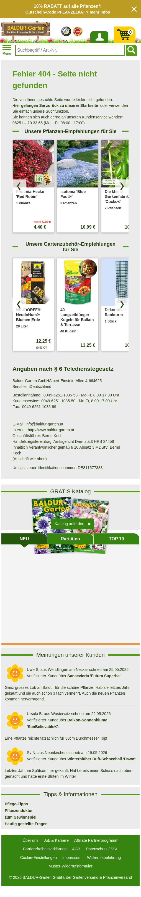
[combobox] (70, 50)
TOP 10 (116, 538)
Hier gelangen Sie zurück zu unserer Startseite (55, 105)
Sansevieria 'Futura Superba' (94, 676)
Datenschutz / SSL (102, 849)
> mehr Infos (98, 12)
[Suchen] (131, 50)
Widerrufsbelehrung (104, 857)
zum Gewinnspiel (20, 817)
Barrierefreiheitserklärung (44, 849)
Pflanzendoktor (19, 810)
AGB (76, 849)
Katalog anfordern (70, 524)
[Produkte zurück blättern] (19, 186)
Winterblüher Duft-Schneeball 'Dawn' (101, 759)
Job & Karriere (56, 840)
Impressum (71, 857)
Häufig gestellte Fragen (26, 824)
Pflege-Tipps (16, 804)
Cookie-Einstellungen (38, 857)
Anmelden (99, 43)
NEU (24, 538)
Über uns (31, 840)
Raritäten (70, 538)
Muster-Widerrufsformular (70, 866)
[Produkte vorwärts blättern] (122, 186)
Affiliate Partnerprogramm (96, 840)
